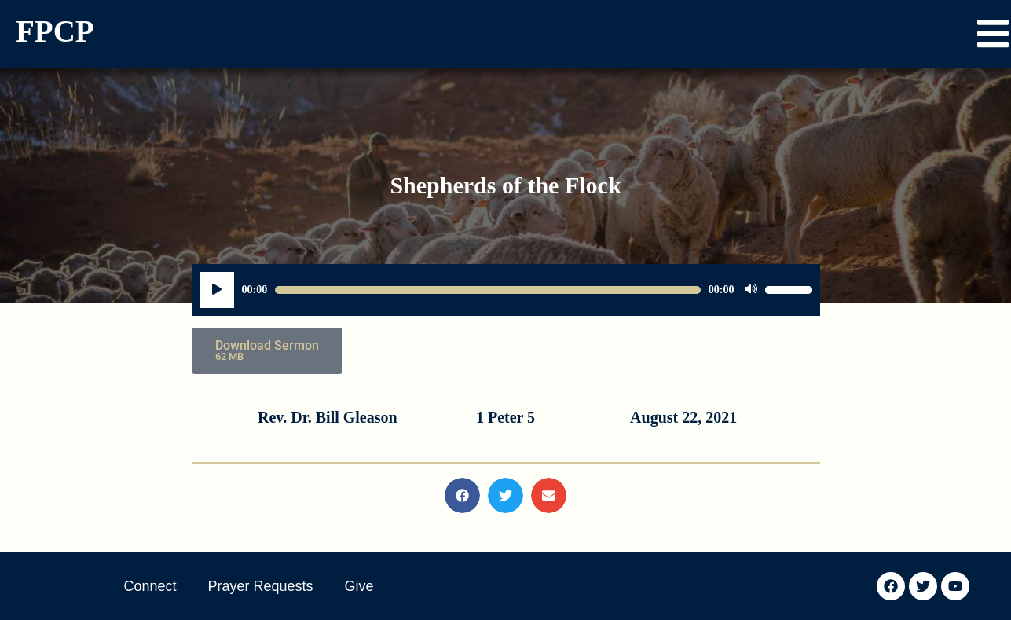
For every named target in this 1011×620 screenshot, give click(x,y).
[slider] (488, 290)
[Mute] (751, 290)
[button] (993, 34)
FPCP (55, 31)
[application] (506, 290)
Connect (150, 586)
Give (359, 586)
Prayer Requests (260, 586)
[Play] (217, 290)
